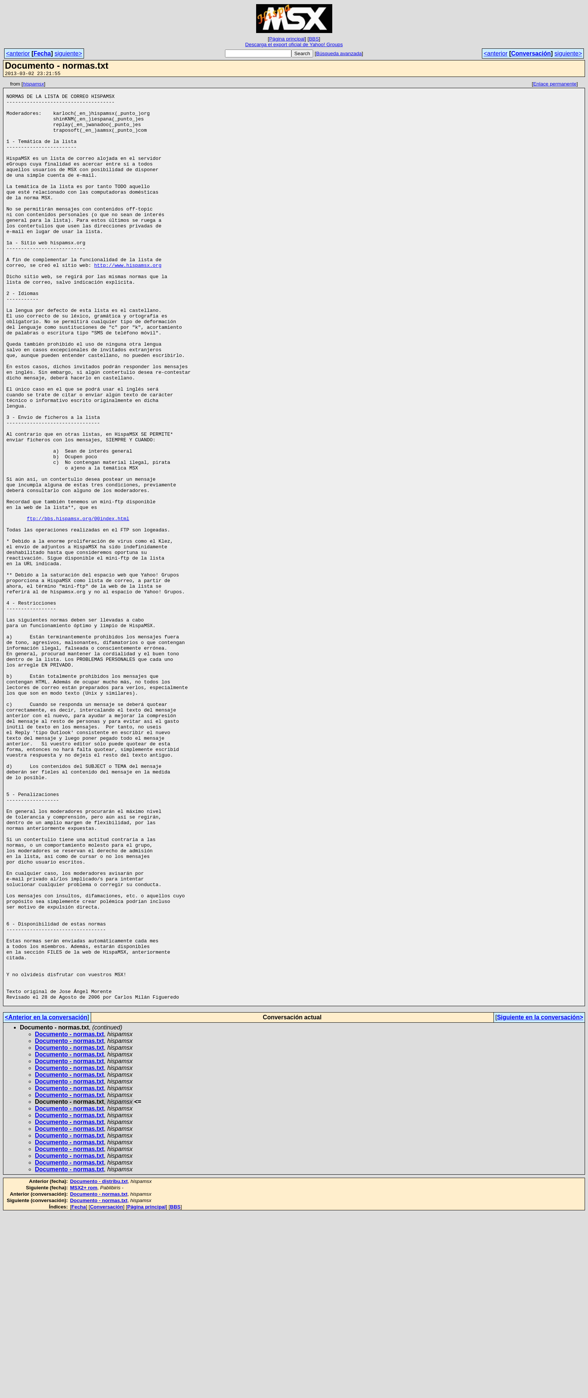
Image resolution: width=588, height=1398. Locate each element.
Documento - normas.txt (69, 1219)
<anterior (18, 53)
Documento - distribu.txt (99, 1366)
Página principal (287, 39)
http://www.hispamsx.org (127, 302)
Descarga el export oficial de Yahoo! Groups (294, 44)
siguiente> (68, 53)
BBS (314, 39)
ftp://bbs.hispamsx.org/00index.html (78, 606)
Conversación (531, 53)
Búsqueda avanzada (339, 53)
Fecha (42, 53)
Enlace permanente (555, 85)
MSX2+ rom (84, 1372)
